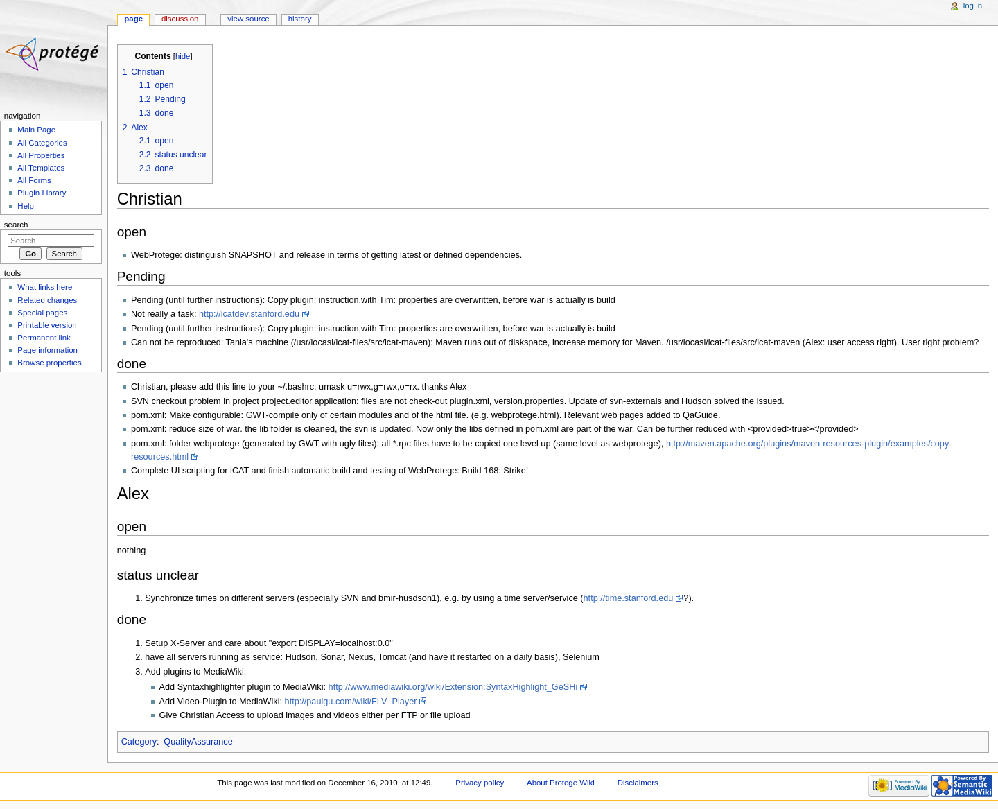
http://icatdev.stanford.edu (249, 314)
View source (248, 19)
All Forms (34, 180)
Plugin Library (41, 193)
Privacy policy (479, 782)
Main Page (36, 129)
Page (133, 19)
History (300, 19)
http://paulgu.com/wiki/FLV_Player (351, 701)
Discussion (179, 19)
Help (25, 206)
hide (182, 56)
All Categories (42, 143)
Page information (47, 350)
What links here (44, 287)
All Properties (40, 155)
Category (139, 742)
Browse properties (49, 362)
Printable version (46, 325)
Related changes (47, 300)
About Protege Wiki (561, 782)
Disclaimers (638, 782)
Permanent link (43, 337)
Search (16, 224)
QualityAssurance (198, 742)
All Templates (40, 168)
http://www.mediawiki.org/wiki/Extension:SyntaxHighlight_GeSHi (453, 687)
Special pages (42, 312)
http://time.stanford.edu (629, 598)
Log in (972, 5)
